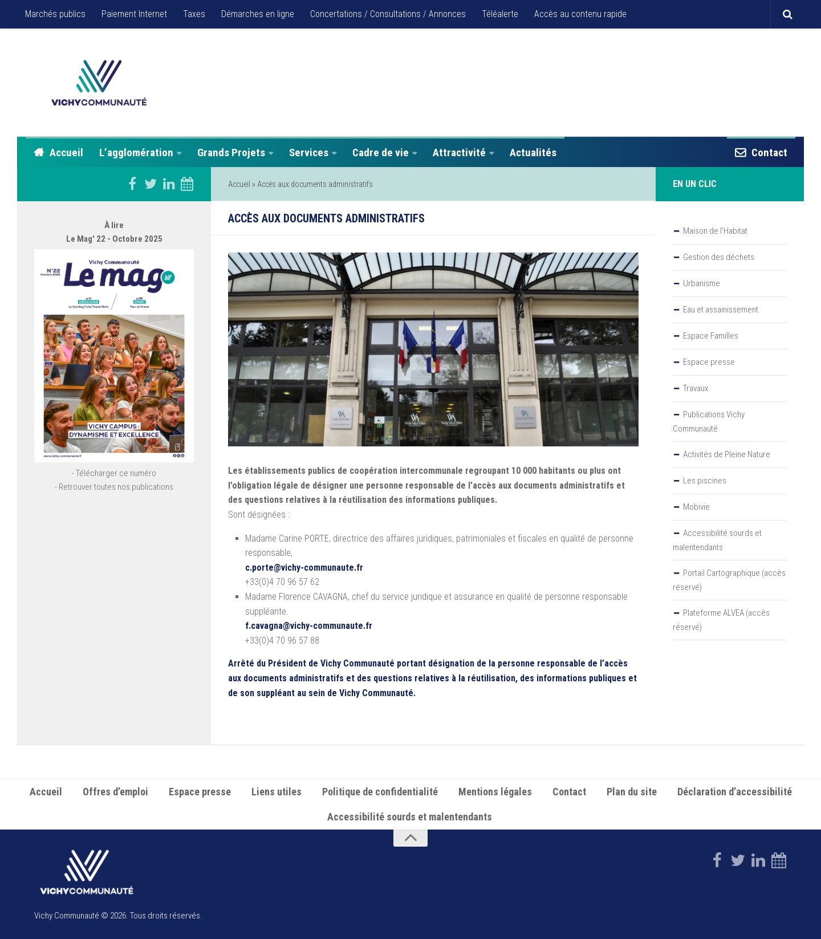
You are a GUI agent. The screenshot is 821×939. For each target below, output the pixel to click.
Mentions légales (495, 792)
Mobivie (696, 507)
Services (308, 152)
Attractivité (459, 152)
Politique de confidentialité (380, 792)
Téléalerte (500, 14)
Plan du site (632, 792)
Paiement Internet (134, 14)
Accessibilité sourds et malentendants (717, 540)
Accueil (66, 152)
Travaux (695, 388)
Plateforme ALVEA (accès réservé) (721, 620)
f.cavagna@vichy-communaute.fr (310, 625)
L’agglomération (136, 152)
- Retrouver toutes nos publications (114, 487)
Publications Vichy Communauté (709, 421)
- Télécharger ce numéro (114, 473)
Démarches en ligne (257, 14)
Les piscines (704, 480)
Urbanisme (701, 283)
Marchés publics (55, 14)
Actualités (533, 152)
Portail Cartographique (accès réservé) (729, 580)
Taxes (194, 14)
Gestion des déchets (718, 257)
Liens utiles (276, 792)
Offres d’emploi (115, 792)
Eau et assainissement (720, 309)
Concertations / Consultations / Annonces (388, 14)
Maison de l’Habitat (715, 231)
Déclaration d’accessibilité (734, 792)
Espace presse (709, 362)
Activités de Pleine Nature (726, 454)
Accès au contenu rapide (580, 14)
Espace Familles (710, 336)
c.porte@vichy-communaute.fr (304, 567)
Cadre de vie (380, 152)
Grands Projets (231, 152)
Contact (769, 152)
